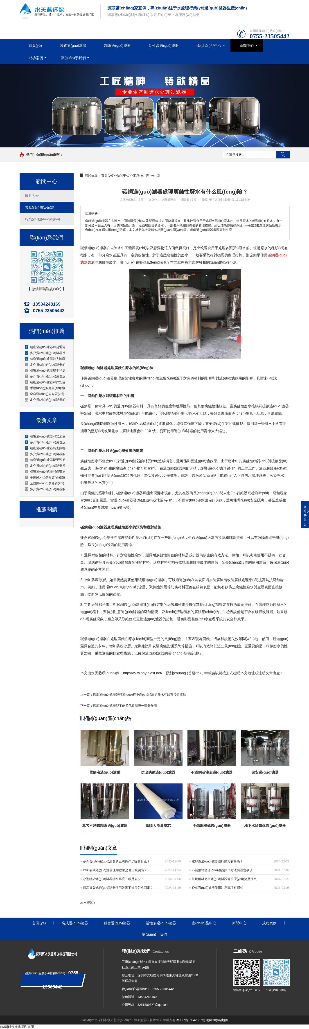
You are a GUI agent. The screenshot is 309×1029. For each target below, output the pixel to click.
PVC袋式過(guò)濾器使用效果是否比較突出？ (115, 870)
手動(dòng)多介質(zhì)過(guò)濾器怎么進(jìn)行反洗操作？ (47, 388)
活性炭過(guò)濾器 (164, 45)
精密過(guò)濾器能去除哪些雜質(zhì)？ (47, 359)
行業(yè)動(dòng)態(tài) (42, 219)
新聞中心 (246, 45)
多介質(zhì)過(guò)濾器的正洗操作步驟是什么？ (116, 861)
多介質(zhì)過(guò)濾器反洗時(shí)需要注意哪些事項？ (47, 465)
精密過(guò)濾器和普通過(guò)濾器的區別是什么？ (47, 436)
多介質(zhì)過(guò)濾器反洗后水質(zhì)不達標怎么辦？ (47, 442)
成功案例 (36, 58)
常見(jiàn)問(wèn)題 (40, 207)
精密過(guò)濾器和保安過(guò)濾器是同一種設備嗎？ (47, 382)
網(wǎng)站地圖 (217, 1020)
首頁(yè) (35, 45)
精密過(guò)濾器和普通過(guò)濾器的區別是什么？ (47, 347)
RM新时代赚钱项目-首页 (17, 1027)
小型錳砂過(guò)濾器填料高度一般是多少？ (113, 879)
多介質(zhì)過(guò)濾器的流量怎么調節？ (47, 364)
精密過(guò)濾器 (117, 45)
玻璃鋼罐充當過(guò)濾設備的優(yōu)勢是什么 (224, 879)
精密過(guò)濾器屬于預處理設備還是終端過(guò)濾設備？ (47, 370)
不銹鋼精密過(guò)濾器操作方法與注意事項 (222, 870)
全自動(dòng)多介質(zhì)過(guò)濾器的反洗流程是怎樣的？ (47, 394)
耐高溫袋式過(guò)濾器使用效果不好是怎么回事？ (118, 887)
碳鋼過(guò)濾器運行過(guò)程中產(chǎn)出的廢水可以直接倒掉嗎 (139, 694)
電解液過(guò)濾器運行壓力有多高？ (217, 861)
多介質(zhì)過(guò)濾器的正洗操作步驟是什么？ (47, 489)
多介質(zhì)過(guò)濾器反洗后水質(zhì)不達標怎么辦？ (47, 353)
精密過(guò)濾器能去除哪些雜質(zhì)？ (47, 448)
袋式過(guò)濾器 (73, 45)
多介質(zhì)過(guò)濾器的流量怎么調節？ (47, 454)
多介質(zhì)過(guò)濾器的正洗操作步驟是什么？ (47, 400)
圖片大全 (32, 196)
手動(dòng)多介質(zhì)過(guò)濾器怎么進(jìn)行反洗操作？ (47, 477)
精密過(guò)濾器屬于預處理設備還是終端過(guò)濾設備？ (47, 460)
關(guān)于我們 (73, 58)
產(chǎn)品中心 (209, 45)
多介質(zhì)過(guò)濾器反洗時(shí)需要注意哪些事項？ (47, 376)
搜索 (283, 154)
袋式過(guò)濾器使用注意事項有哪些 (217, 887)
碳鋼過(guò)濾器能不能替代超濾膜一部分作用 (125, 705)
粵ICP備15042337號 (190, 1020)
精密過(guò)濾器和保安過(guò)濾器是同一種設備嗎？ (47, 471)
